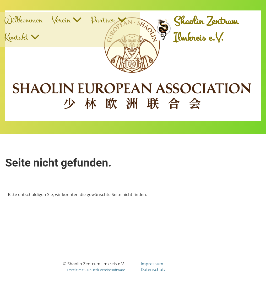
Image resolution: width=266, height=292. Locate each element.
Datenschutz (153, 269)
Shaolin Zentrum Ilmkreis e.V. (206, 29)
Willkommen (23, 20)
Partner (108, 20)
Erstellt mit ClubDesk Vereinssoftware (96, 269)
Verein (67, 20)
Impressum (152, 264)
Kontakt (21, 37)
